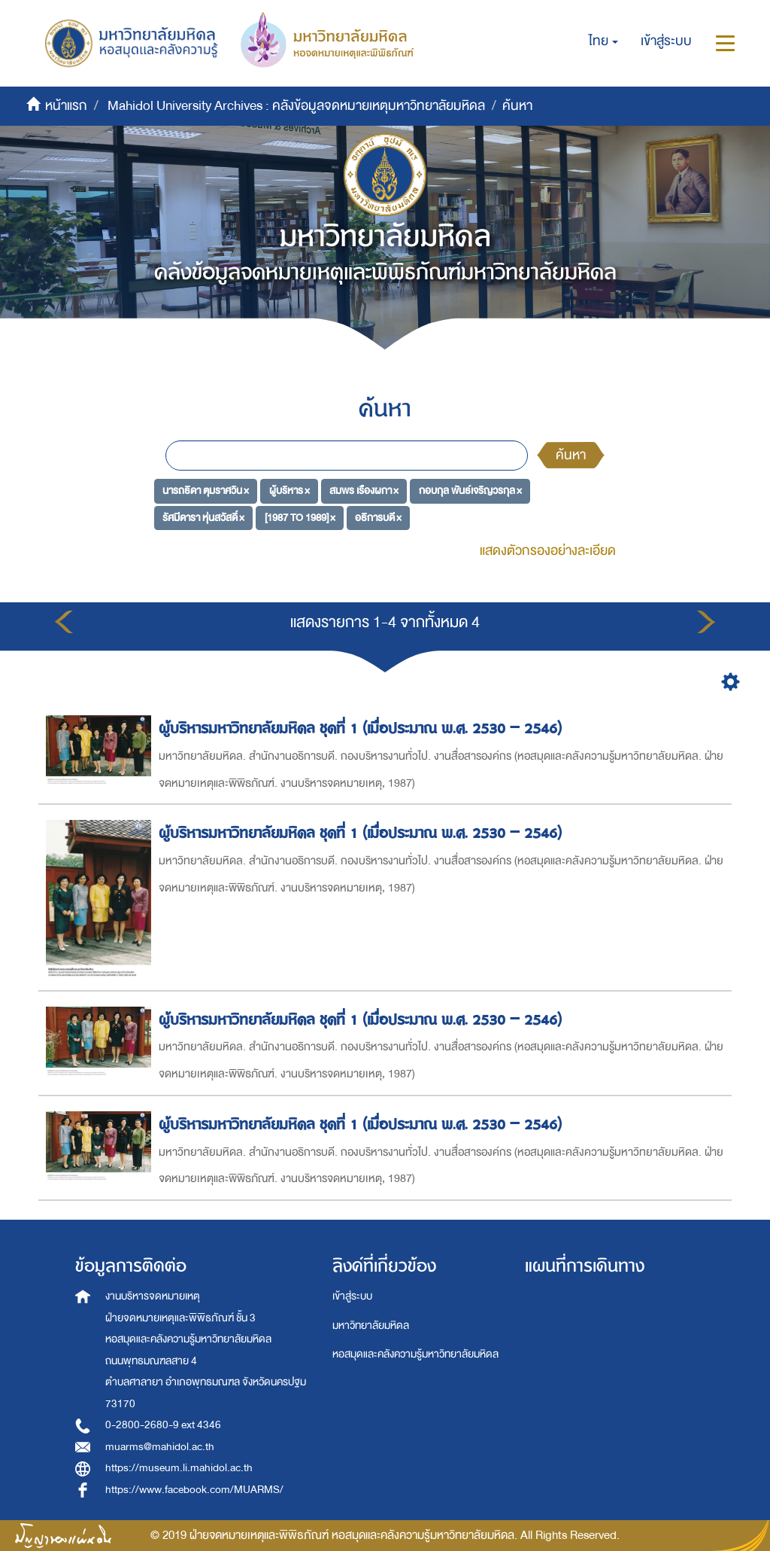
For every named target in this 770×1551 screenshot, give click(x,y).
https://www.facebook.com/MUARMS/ (194, 1489)
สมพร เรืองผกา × (364, 490)
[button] (603, 41)
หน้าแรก (66, 105)
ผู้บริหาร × (289, 490)
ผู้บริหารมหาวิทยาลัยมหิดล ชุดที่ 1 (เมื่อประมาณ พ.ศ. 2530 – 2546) (362, 728)
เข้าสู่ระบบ (352, 1296)
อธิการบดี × (378, 517)
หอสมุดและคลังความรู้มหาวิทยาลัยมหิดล (415, 1354)
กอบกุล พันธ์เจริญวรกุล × (470, 490)
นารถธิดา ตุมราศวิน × (205, 490)
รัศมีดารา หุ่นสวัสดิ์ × (203, 517)
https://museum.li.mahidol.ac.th (179, 1467)
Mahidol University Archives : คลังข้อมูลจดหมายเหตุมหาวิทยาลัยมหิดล (296, 105)
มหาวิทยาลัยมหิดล (370, 1325)
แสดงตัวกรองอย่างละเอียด (548, 550)
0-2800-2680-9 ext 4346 (163, 1424)
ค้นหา (571, 455)
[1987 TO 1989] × (300, 517)
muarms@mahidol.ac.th (159, 1446)
